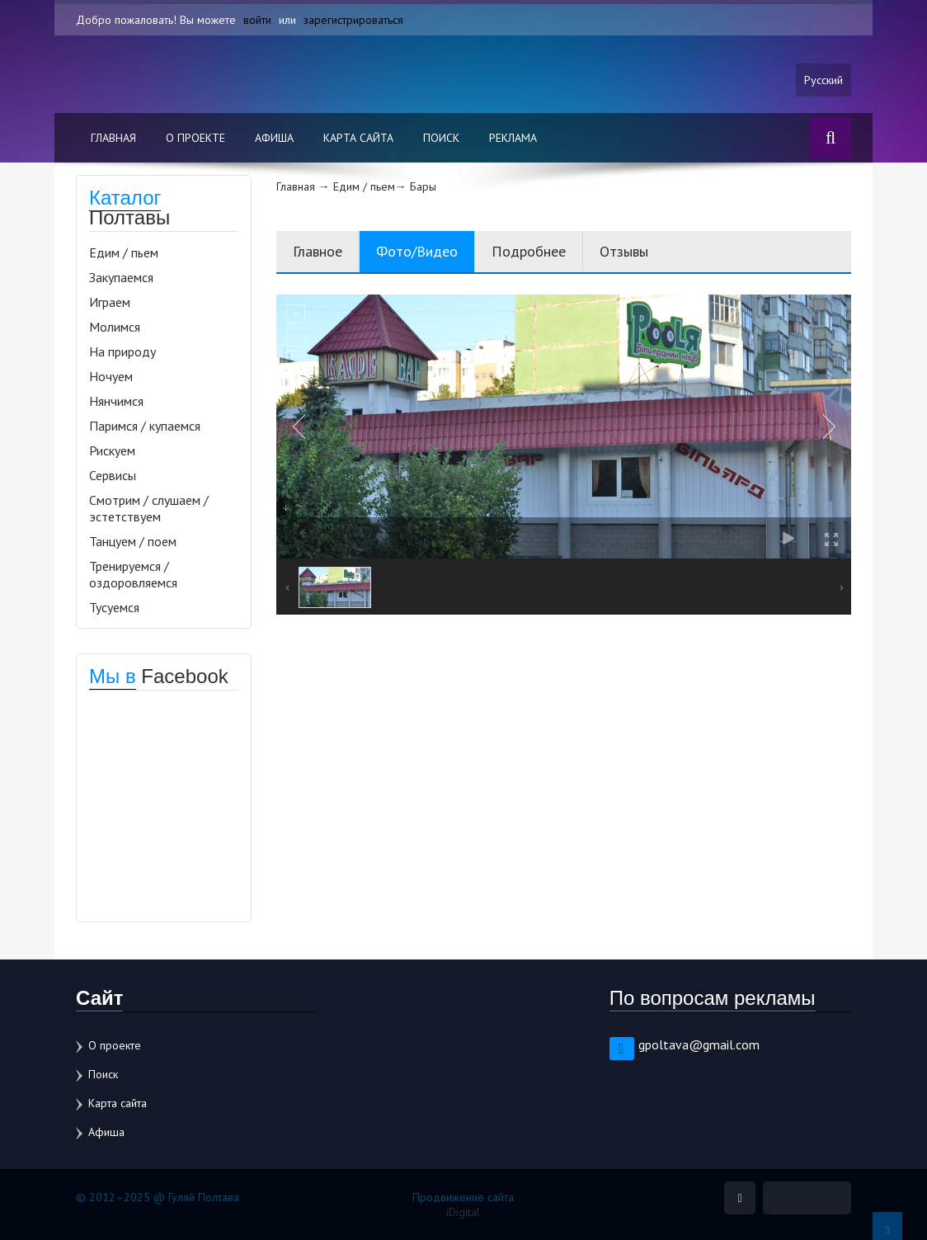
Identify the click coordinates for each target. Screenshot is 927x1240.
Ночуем (111, 376)
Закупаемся (121, 277)
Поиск (441, 137)
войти (257, 19)
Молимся (114, 326)
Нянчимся (116, 401)
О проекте (195, 137)
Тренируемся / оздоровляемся (133, 574)
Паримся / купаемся (144, 425)
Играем (109, 302)
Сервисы (112, 475)
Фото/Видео (417, 251)
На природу (122, 351)
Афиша (274, 137)
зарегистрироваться (353, 19)
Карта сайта (358, 137)
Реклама (513, 137)
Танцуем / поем (132, 541)
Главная (113, 137)
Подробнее (529, 251)
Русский (823, 80)
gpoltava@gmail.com (699, 1044)
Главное (317, 251)
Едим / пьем (123, 252)
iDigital (463, 1212)
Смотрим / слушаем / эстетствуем (149, 508)
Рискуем (112, 450)
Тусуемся (114, 607)
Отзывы (624, 251)
